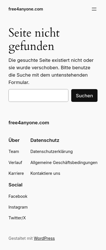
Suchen (84, 95)
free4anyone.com (25, 9)
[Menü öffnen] (94, 9)
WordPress (44, 238)
